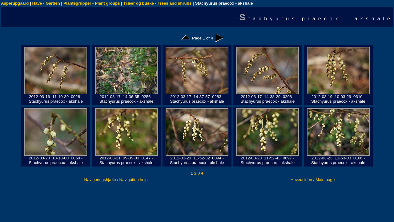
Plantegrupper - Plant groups (91, 3)
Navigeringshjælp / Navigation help (116, 179)
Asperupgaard (15, 3)
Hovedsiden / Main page (313, 179)
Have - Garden (46, 3)
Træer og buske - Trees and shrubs (157, 3)
